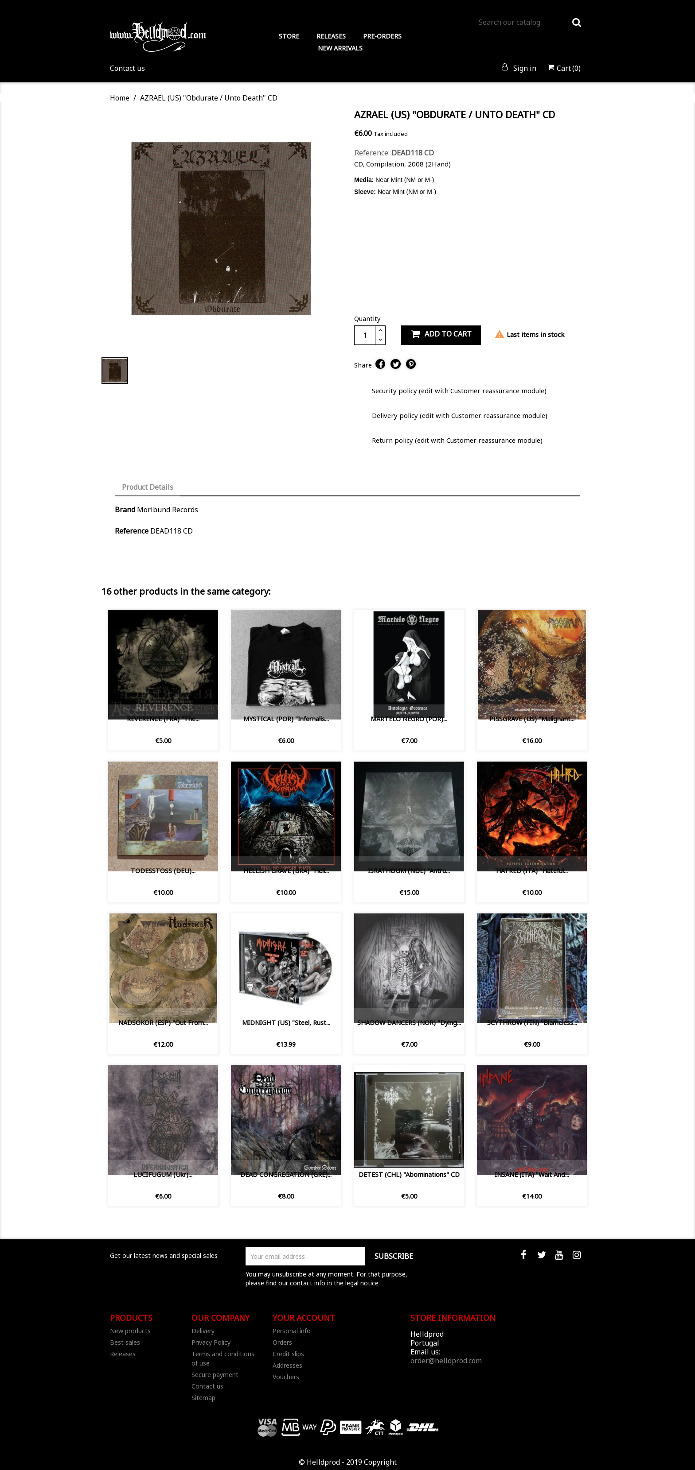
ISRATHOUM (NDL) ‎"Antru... (409, 871)
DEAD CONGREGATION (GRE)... (286, 1174)
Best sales (125, 1342)
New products (130, 1331)
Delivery (203, 1331)
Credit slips (288, 1354)
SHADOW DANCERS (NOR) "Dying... (409, 1022)
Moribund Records (167, 509)
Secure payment (214, 1374)
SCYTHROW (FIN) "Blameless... (532, 1022)
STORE (289, 36)
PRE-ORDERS (382, 36)
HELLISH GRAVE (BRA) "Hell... (286, 871)
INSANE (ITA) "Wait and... (532, 1174)
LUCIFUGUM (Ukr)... (162, 1174)
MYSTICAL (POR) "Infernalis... (286, 719)
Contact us (127, 68)
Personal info (292, 1331)
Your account (304, 1317)
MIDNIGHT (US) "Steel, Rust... (286, 1022)
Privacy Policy (210, 1342)
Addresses (287, 1365)
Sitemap (203, 1397)
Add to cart (441, 334)
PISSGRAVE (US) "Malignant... (531, 719)
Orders (282, 1342)
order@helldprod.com (446, 1361)
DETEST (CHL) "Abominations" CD (409, 1174)
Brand (125, 509)
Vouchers (286, 1377)
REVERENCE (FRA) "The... (163, 719)
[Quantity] (364, 335)
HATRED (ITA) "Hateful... (532, 871)
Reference (131, 530)
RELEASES (331, 36)
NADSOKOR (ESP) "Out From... (163, 1022)
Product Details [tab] (147, 487)
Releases (123, 1354)
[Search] (529, 22)
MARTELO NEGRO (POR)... (409, 719)
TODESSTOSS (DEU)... (163, 871)
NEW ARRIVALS (340, 48)
